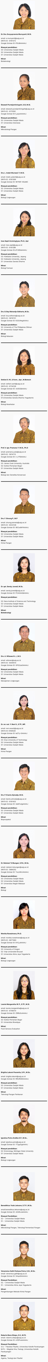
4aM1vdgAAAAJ (22, 804)
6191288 (12, 247)
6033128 (12, 525)
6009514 (12, 663)
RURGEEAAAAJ (23, 1079)
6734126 (12, 386)
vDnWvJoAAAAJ (22, 1212)
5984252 (12, 870)
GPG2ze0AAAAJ (22, 665)
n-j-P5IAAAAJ (21, 457)
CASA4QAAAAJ (23, 593)
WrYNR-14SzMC (21, 182)
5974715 (12, 454)
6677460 (12, 940)
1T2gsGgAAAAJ (22, 1144)
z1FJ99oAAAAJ (21, 250)
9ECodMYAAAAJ (22, 527)
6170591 (12, 111)
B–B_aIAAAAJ (21, 943)
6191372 (12, 41)
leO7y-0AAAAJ (21, 733)
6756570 (12, 1011)
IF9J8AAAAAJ (21, 43)
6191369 (12, 179)
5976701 (12, 318)
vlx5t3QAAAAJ (21, 389)
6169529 (12, 731)
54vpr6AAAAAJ (22, 1276)
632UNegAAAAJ (21, 321)
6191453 (12, 801)
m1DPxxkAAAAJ (22, 1340)
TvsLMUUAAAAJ (22, 872)
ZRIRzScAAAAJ (21, 1013)
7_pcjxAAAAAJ (20, 114)
